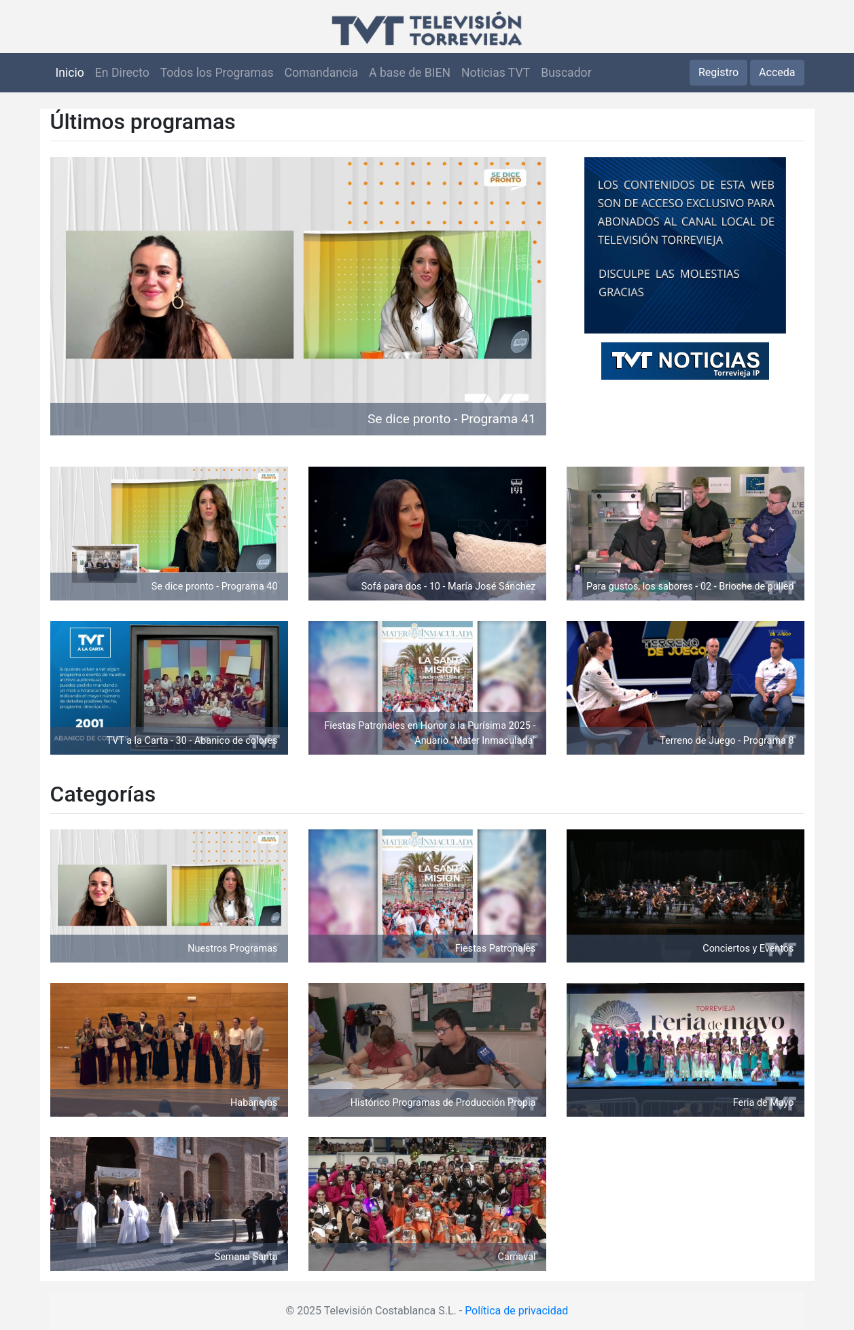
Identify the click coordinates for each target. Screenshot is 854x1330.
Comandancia (321, 72)
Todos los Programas (217, 72)
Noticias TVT (495, 72)
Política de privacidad (516, 1310)
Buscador (566, 72)
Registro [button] (718, 72)
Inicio (70, 72)
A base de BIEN (409, 72)
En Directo (122, 72)
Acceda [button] (777, 72)
